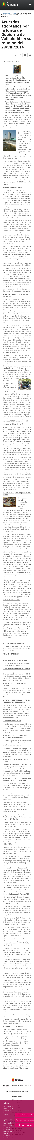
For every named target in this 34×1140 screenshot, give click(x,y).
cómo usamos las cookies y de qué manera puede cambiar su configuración (8, 1131)
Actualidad (7, 13)
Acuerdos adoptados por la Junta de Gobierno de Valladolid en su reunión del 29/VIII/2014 (16, 14)
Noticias (14, 13)
